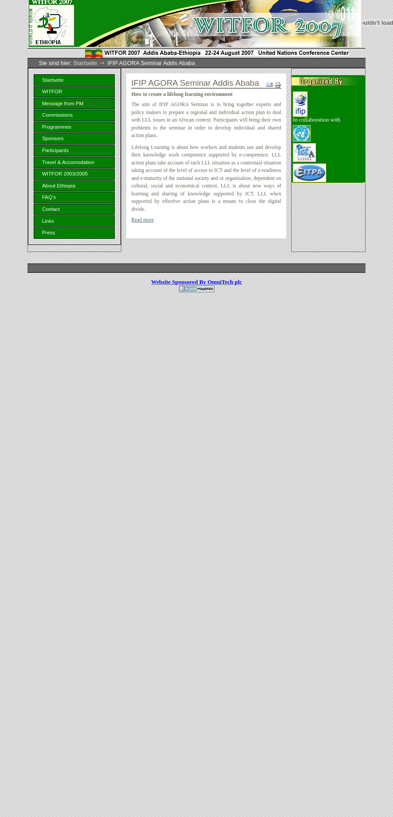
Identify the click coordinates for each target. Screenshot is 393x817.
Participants (55, 150)
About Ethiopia (58, 185)
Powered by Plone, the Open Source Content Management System (196, 289)
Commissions (57, 115)
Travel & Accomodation (68, 162)
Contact (51, 209)
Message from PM (62, 103)
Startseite (85, 63)
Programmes (56, 127)
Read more (142, 220)
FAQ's (49, 197)
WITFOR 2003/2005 (65, 173)
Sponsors (53, 138)
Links (48, 221)
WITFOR (52, 91)
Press (48, 232)
